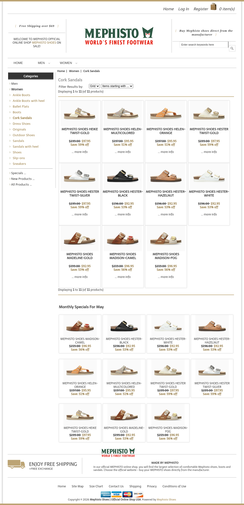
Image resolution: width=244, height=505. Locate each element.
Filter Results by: (71, 87)
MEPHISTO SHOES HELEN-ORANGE (166, 131)
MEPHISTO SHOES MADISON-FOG (165, 256)
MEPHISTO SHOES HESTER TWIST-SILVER (79, 193)
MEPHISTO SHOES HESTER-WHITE (209, 193)
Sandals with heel (25, 146)
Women (68, 63)
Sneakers (18, 164)
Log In (183, 9)
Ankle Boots (20, 95)
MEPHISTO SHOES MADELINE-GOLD (79, 256)
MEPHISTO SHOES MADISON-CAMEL (122, 256)
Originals (18, 129)
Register (200, 9)
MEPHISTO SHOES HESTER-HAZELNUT (166, 193)
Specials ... (18, 173)
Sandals (17, 141)
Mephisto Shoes (44, 42)
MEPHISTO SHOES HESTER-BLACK (123, 193)
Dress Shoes (20, 123)
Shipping (135, 486)
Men (44, 63)
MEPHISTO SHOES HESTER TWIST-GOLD (209, 131)
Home (168, 9)
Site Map (78, 486)
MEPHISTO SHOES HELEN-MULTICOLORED (122, 131)
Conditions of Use (174, 486)
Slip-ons (18, 158)
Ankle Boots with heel (28, 101)
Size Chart (96, 486)
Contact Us (116, 486)
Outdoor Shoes (23, 135)
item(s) (226, 9)
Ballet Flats (20, 106)
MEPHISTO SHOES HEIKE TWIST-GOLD (79, 131)
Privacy (152, 486)
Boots (16, 112)
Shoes (16, 152)
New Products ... (23, 179)
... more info (80, 152)
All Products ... (21, 184)
